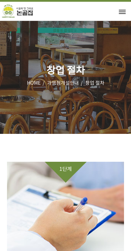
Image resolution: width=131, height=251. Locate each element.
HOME (34, 83)
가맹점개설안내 (63, 83)
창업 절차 (94, 83)
